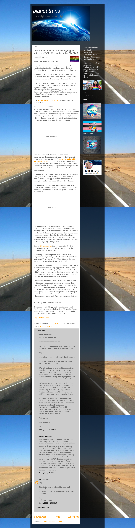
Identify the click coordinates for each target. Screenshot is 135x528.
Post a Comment (43, 507)
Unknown (43, 480)
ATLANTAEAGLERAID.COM (48, 101)
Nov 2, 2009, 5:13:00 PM (47, 430)
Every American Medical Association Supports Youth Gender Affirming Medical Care (91, 54)
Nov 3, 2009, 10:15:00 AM (48, 473)
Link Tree (89, 96)
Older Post (73, 516)
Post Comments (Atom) (53, 522)
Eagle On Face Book (41, 318)
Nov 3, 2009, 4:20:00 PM (48, 503)
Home (57, 516)
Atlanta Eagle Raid (47, 326)
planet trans (46, 11)
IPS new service (46, 246)
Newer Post (40, 516)
